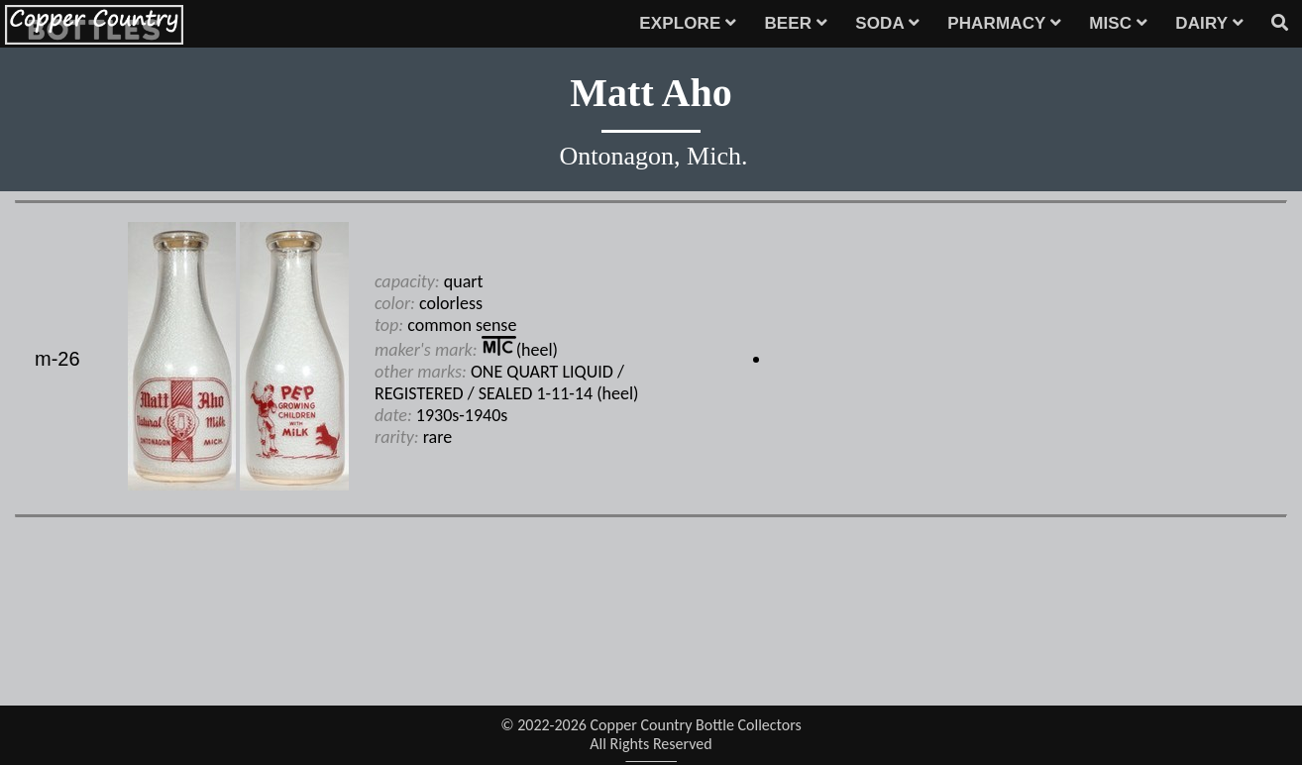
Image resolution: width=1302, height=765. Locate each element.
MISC (1118, 23)
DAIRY (1209, 23)
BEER (795, 23)
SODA (887, 23)
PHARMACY (1004, 23)
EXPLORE (687, 23)
